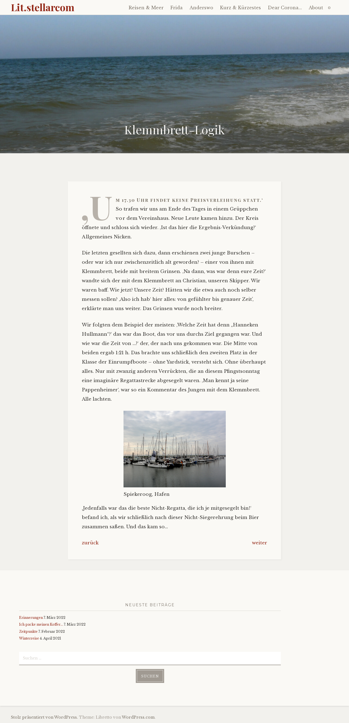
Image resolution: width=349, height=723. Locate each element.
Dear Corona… (285, 7)
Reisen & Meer (146, 7)
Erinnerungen (31, 618)
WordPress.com (138, 717)
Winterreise (29, 638)
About (316, 7)
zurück (90, 543)
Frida (176, 7)
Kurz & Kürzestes (240, 7)
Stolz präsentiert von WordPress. (44, 717)
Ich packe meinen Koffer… (41, 624)
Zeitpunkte (28, 631)
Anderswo (201, 7)
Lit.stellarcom (42, 7)
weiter (259, 543)
